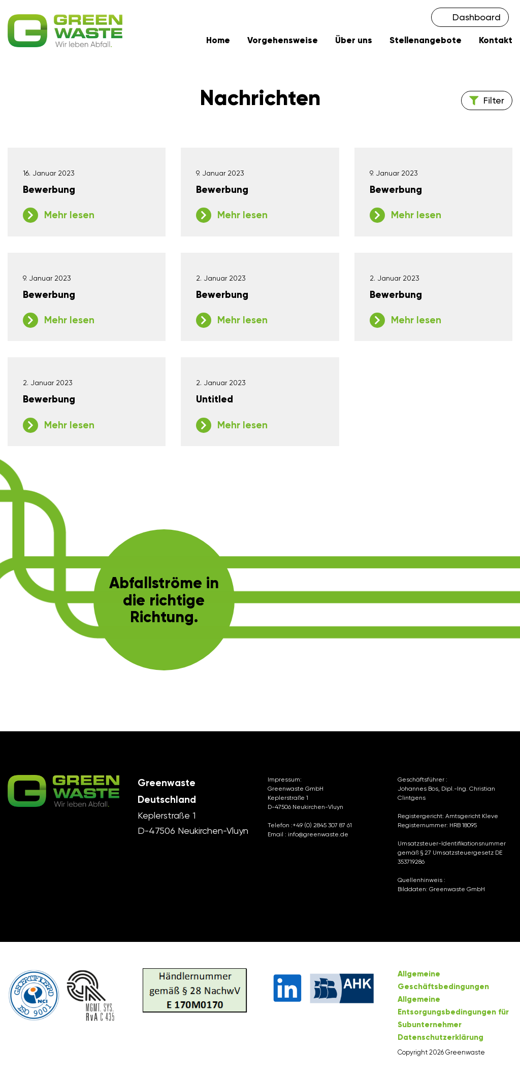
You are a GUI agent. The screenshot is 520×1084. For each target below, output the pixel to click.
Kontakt (495, 41)
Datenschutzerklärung (440, 1039)
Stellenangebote (425, 41)
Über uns (353, 41)
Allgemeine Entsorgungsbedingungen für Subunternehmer (453, 1014)
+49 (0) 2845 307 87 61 (322, 827)
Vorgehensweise (282, 41)
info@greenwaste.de (318, 836)
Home (218, 41)
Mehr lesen (69, 217)
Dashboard (476, 17)
